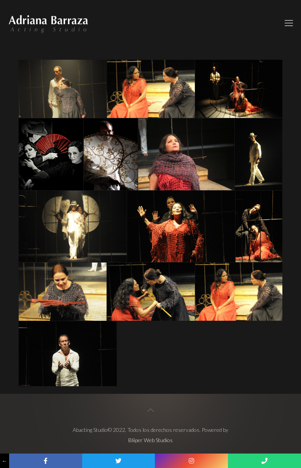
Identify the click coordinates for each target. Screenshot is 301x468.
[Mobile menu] (288, 22)
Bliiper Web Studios (150, 440)
